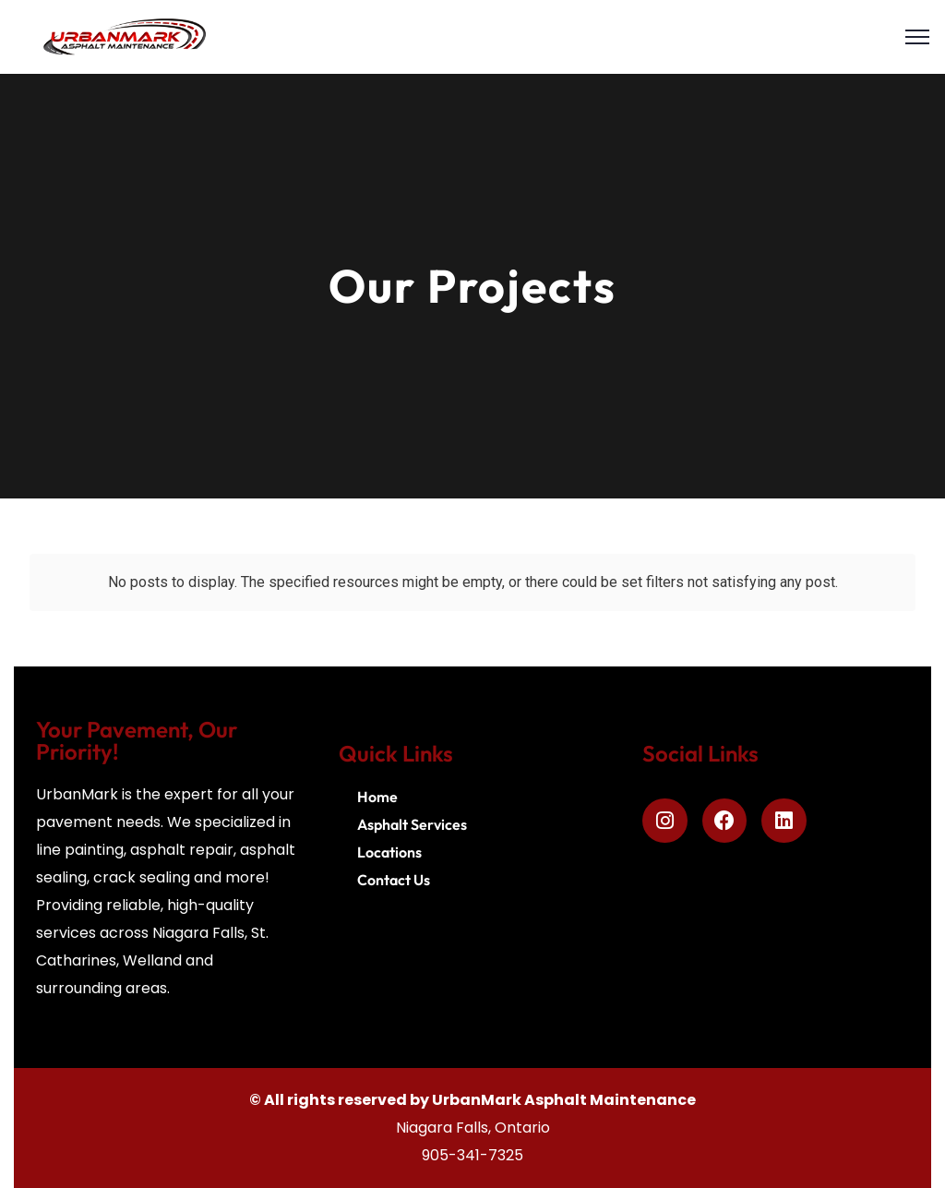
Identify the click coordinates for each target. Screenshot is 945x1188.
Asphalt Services (412, 824)
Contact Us (393, 879)
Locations (389, 852)
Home (377, 796)
